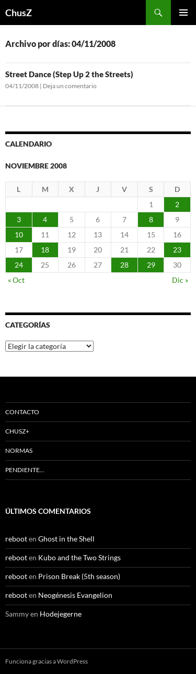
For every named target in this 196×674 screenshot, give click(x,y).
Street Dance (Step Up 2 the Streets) (69, 74)
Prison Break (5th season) (79, 576)
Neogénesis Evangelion (75, 595)
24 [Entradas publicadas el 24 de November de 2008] (19, 264)
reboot (16, 538)
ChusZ (18, 12)
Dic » (180, 279)
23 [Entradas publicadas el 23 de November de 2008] (177, 249)
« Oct (16, 279)
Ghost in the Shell (66, 538)
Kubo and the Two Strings (79, 557)
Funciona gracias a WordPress (46, 661)
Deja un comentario (70, 86)
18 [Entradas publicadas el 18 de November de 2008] (45, 249)
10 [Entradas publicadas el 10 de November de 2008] (19, 234)
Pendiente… (24, 470)
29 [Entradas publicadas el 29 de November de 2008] (151, 264)
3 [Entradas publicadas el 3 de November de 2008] (19, 219)
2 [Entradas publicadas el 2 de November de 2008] (177, 204)
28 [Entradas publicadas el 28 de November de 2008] (124, 264)
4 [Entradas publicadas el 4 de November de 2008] (45, 219)
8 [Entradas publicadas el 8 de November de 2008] (151, 219)
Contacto (22, 412)
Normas (18, 450)
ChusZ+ (17, 431)
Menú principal (183, 12)
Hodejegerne (61, 613)
